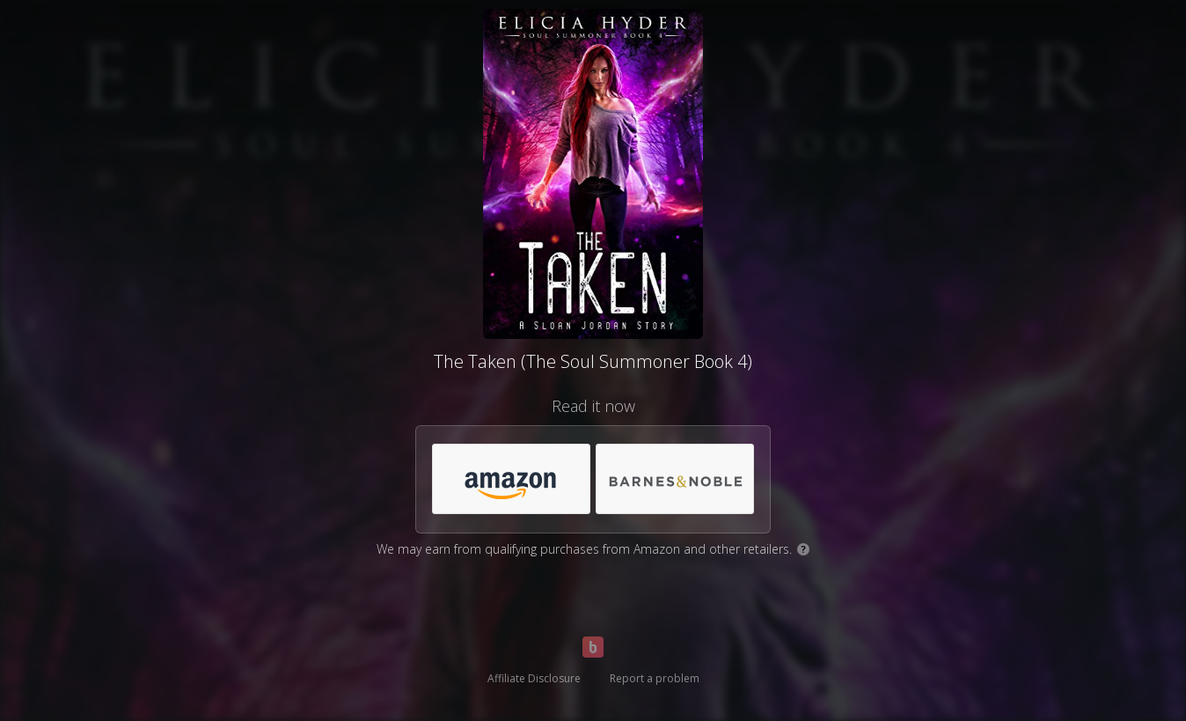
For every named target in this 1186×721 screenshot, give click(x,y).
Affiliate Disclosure (534, 678)
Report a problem (654, 678)
